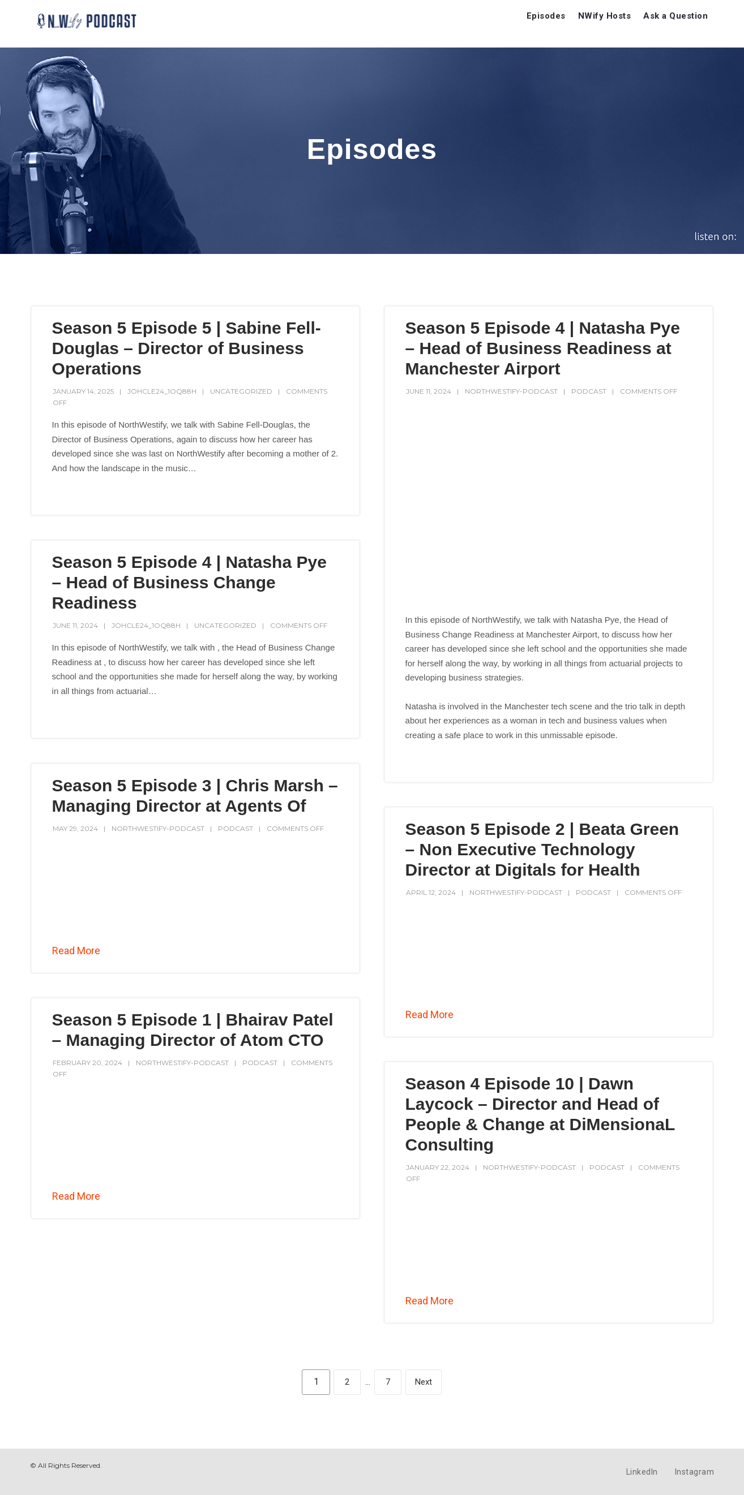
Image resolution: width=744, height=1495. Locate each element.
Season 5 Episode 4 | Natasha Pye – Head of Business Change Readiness (189, 582)
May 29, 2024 (75, 828)
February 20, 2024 (87, 1062)
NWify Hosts (604, 16)
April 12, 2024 (431, 892)
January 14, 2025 (83, 391)
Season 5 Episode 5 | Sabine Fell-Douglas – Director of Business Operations (186, 348)
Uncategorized (241, 391)
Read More (76, 951)
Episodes (546, 16)
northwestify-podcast (511, 391)
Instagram (695, 1471)
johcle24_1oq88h (161, 391)
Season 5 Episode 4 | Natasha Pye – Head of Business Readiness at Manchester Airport (542, 348)
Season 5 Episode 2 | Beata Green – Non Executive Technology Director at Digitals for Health (542, 849)
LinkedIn (642, 1471)
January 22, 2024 (437, 1167)
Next (423, 1382)
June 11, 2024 (428, 391)
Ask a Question (675, 16)
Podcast (588, 391)
